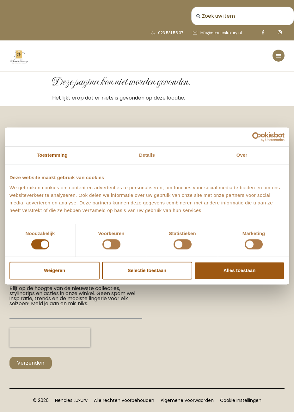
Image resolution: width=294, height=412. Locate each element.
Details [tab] (147, 155)
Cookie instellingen (240, 400)
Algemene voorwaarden (187, 400)
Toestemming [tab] (52, 155)
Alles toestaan (240, 270)
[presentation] (49, 337)
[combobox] (242, 16)
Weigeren (54, 270)
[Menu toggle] (279, 56)
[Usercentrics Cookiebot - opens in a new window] (257, 137)
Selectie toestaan (147, 270)
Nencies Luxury (71, 400)
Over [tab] (242, 155)
